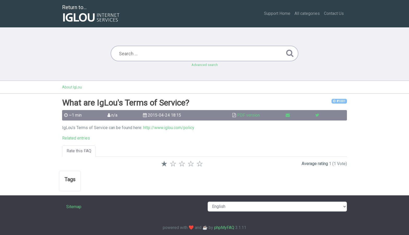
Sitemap (73, 206)
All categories (307, 13)
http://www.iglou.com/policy (168, 127)
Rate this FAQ (79, 150)
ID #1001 (339, 101)
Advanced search (204, 65)
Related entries (76, 138)
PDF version (248, 115)
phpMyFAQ (224, 227)
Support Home (277, 13)
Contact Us (334, 13)
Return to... (91, 14)
